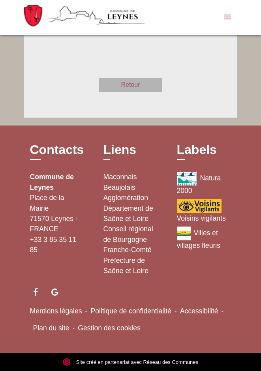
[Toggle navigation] (227, 17)
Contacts (57, 149)
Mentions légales (56, 311)
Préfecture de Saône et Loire (125, 266)
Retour (130, 84)
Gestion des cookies (109, 328)
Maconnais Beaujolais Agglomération (125, 187)
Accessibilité (199, 311)
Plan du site (51, 328)
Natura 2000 (199, 183)
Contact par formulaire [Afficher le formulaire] (49, 266)
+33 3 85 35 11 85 (53, 245)
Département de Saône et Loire (128, 213)
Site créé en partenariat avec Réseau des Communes (130, 362)
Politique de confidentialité (130, 311)
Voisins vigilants (201, 210)
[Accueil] (73, 17)
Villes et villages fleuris (199, 238)
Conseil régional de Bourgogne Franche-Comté (128, 239)
